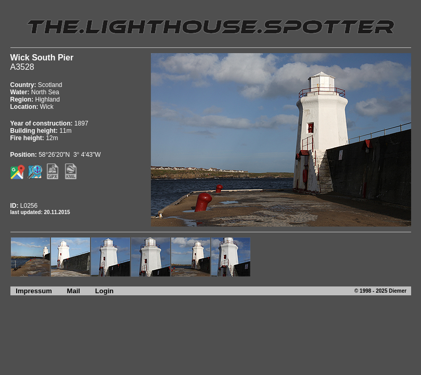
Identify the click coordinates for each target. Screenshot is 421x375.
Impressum (31, 291)
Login (104, 291)
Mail (73, 291)
